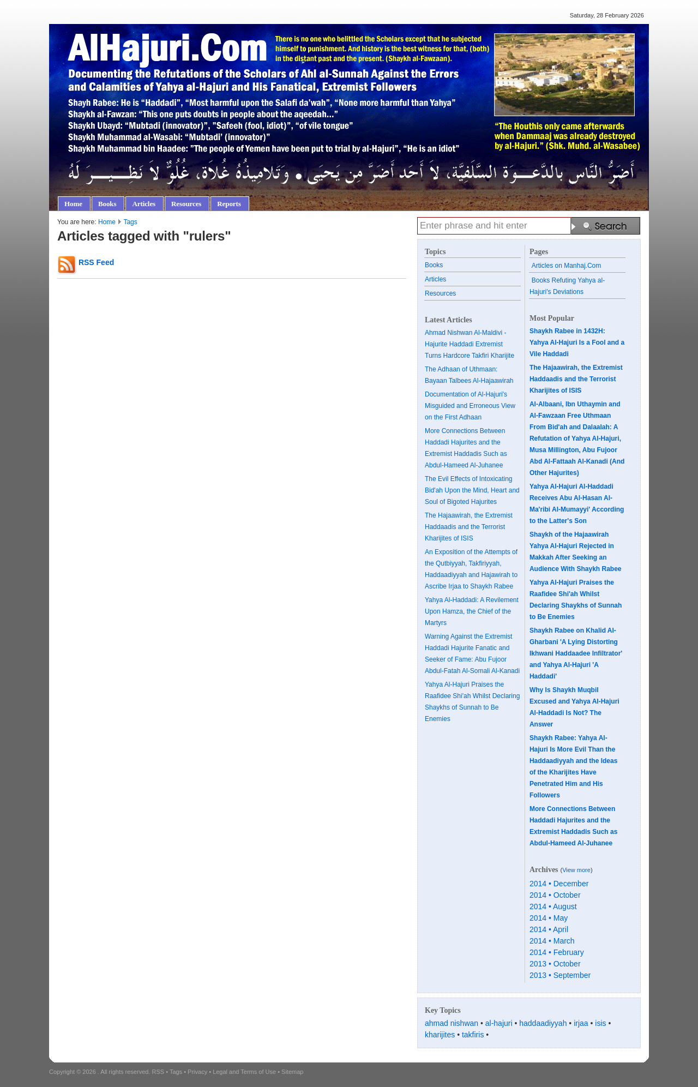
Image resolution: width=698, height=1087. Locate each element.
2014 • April (548, 929)
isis (600, 1023)
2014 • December (558, 883)
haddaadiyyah (543, 1023)
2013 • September (560, 975)
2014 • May (548, 918)
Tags (130, 222)
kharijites (440, 1034)
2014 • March (552, 940)
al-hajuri (499, 1023)
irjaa (581, 1023)
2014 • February (556, 952)
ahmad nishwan (451, 1023)
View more (576, 870)
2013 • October (555, 963)
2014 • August (553, 906)
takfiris (473, 1034)
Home (107, 222)
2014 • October (555, 895)
